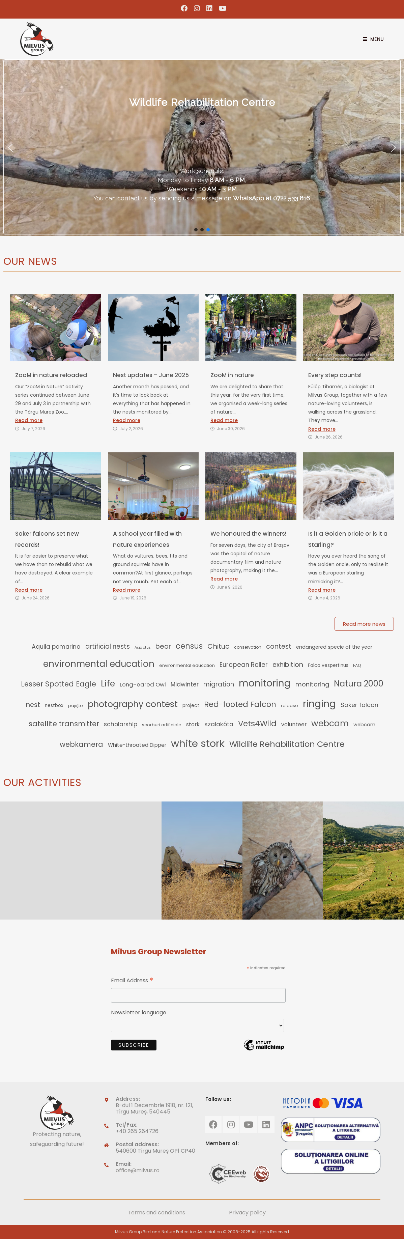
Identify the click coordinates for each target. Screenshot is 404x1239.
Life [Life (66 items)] (108, 683)
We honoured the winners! (248, 534)
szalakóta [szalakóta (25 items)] (218, 724)
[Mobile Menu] (371, 39)
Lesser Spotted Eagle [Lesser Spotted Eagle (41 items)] (58, 684)
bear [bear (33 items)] (163, 646)
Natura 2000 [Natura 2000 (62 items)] (358, 683)
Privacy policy (247, 1212)
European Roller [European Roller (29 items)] (244, 664)
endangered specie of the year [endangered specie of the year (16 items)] (334, 647)
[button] (10, 147)
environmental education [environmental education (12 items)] (187, 665)
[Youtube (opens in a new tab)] (221, 8)
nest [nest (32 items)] (33, 704)
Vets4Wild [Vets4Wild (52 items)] (257, 723)
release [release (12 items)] (289, 705)
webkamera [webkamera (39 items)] (81, 744)
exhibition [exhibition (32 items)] (287, 664)
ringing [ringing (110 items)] (319, 703)
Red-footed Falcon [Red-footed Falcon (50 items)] (240, 704)
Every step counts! (335, 375)
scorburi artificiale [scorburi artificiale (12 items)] (161, 725)
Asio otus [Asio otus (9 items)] (143, 647)
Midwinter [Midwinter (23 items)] (185, 684)
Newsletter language (138, 1012)
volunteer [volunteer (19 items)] (294, 724)
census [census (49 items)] (189, 646)
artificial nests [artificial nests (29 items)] (107, 646)
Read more (28, 420)
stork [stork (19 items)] (193, 724)
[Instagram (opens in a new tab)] (197, 8)
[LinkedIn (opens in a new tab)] (209, 8)
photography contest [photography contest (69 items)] (133, 704)
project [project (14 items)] (190, 705)
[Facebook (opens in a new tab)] (184, 8)
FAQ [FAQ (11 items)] (357, 665)
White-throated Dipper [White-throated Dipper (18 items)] (137, 745)
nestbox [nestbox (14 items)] (54, 705)
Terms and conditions (156, 1212)
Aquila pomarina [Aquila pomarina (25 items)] (56, 647)
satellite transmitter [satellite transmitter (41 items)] (64, 724)
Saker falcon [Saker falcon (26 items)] (359, 705)
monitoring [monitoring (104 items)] (265, 683)
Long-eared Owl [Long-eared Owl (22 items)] (143, 684)
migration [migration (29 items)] (218, 684)
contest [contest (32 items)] (278, 646)
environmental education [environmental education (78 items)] (98, 664)
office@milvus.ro (138, 1170)
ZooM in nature (232, 375)
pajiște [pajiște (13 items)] (75, 705)
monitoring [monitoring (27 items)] (312, 684)
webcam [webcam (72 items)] (330, 723)
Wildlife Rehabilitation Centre (202, 102)
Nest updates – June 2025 (151, 375)
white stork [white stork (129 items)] (198, 743)
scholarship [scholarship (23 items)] (120, 724)
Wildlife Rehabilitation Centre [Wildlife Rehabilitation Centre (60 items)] (287, 744)
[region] (202, 147)
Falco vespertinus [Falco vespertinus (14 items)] (328, 665)
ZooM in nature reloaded (51, 375)
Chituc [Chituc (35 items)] (218, 646)
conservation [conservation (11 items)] (247, 647)
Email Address (132, 981)
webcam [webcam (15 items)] (364, 724)
